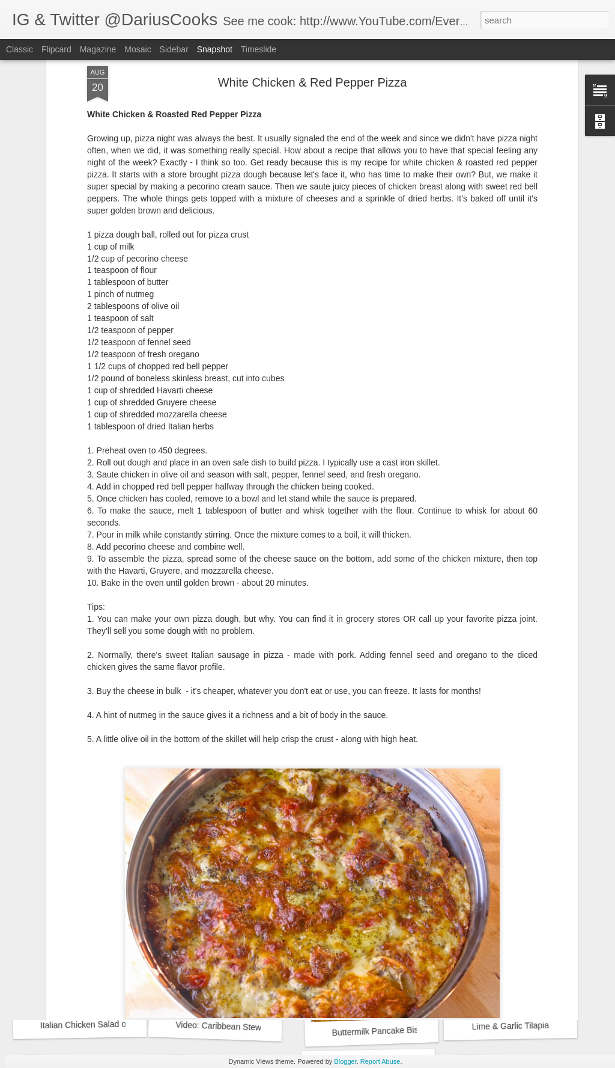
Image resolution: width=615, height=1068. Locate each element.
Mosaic (137, 49)
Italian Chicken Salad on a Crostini (104, 1024)
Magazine (98, 49)
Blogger (345, 1061)
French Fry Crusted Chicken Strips (105, 867)
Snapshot (214, 49)
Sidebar (174, 49)
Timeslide (258, 49)
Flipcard (56, 49)
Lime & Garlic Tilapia (510, 1025)
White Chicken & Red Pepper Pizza (398, 867)
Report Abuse (380, 1061)
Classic (19, 49)
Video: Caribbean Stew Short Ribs (239, 1027)
